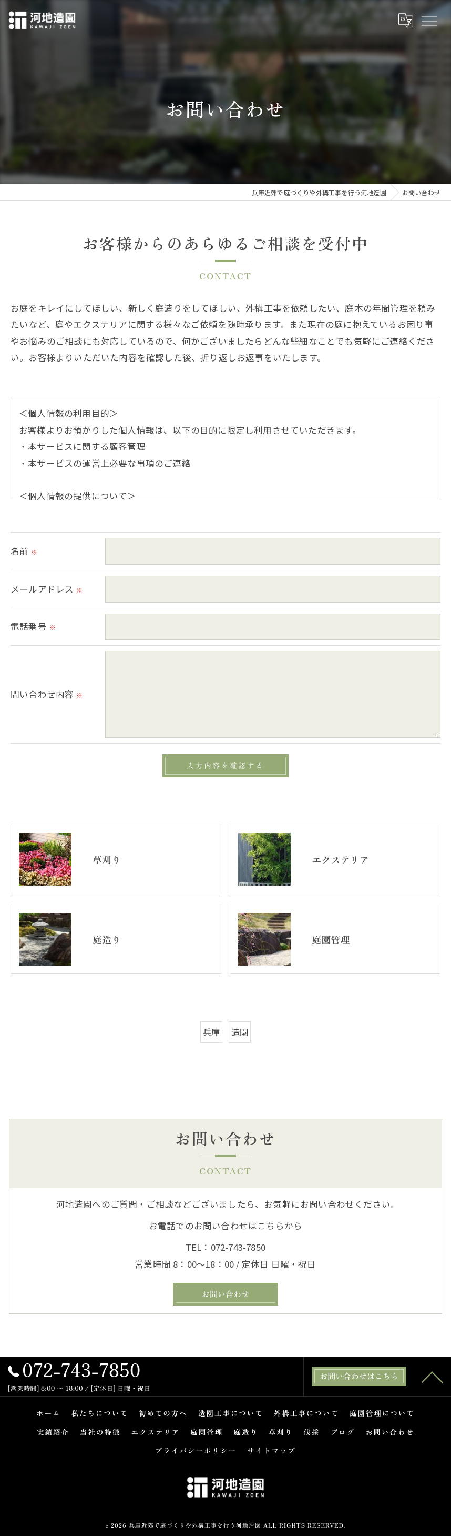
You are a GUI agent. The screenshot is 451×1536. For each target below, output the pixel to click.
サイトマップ (271, 1450)
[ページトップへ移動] (432, 1376)
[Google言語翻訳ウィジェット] (405, 20)
